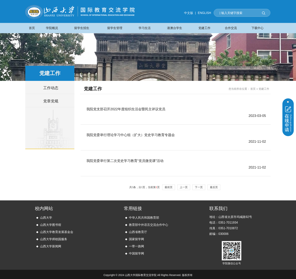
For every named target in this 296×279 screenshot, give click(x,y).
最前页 (169, 187)
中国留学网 (136, 253)
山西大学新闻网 (50, 246)
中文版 (188, 13)
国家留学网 (136, 239)
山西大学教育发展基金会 (56, 232)
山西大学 (46, 217)
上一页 (184, 187)
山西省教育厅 (138, 232)
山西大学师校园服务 (53, 239)
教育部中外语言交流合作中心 (148, 224)
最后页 (214, 187)
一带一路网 (136, 246)
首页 (253, 88)
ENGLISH (204, 13)
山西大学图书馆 (50, 224)
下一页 (199, 187)
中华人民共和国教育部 (144, 217)
